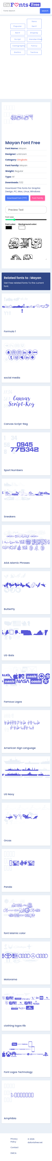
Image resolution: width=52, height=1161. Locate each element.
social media (12, 377)
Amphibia (10, 1118)
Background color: (27, 224)
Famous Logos (13, 701)
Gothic (17, 52)
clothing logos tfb (15, 1025)
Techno (34, 52)
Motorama (10, 979)
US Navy (9, 794)
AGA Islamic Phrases (17, 563)
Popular (18, 26)
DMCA (13, 1153)
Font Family (37, 198)
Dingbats (22, 159)
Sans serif (34, 23)
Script (18, 39)
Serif (17, 33)
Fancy (34, 46)
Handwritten (35, 39)
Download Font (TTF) (17, 198)
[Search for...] (21, 11)
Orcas (7, 840)
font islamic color (15, 933)
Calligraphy (19, 46)
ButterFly (9, 609)
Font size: (9, 217)
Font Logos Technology (18, 1072)
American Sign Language (20, 748)
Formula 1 (10, 331)
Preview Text (26, 246)
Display (34, 33)
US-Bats (9, 655)
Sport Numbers (13, 470)
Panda (8, 887)
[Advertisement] (26, 77)
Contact (14, 1147)
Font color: (10, 224)
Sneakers (9, 516)
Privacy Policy (14, 1140)
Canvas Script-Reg (16, 424)
